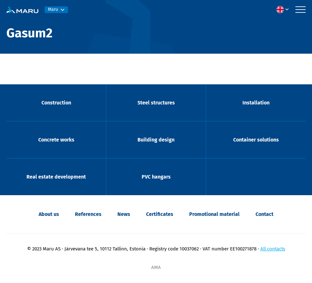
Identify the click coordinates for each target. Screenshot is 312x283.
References (88, 214)
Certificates (159, 214)
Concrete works (56, 140)
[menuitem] (284, 9)
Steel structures (156, 103)
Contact (264, 214)
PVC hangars (156, 177)
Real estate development (56, 177)
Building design (156, 140)
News (123, 214)
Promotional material (214, 214)
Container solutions (256, 140)
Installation (256, 103)
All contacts (272, 249)
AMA (156, 267)
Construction (56, 103)
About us (49, 214)
